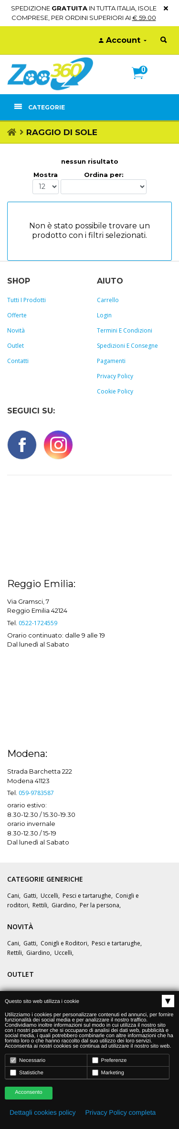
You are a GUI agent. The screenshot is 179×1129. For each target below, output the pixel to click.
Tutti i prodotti (26, 300)
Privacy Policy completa (120, 1112)
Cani (13, 896)
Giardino (63, 905)
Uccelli (49, 896)
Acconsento (28, 1092)
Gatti (29, 896)
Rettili (39, 905)
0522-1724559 (38, 623)
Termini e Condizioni (124, 330)
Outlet (15, 346)
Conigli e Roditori (64, 943)
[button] (141, 83)
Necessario (27, 1060)
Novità (16, 330)
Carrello (108, 300)
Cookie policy (115, 391)
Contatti (18, 361)
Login (104, 315)
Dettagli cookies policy (43, 1112)
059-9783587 (36, 793)
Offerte (17, 315)
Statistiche (26, 1073)
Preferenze (109, 1060)
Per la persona (99, 905)
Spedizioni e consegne (127, 346)
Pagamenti (111, 361)
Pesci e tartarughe (87, 896)
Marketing (108, 1073)
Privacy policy (115, 376)
